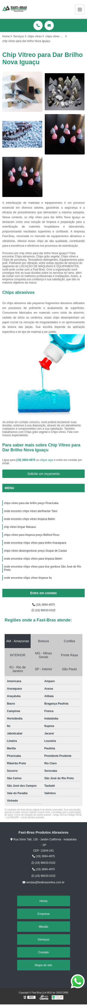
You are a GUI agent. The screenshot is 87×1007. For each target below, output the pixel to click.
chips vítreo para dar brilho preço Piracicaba (31, 503)
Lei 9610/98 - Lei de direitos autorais (25, 817)
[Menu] (80, 9)
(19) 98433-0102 (43, 610)
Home (43, 901)
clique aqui (46, 460)
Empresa (43, 914)
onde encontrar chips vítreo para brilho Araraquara (35, 542)
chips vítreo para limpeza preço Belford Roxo (31, 535)
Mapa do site (43, 965)
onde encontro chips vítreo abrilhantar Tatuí (31, 511)
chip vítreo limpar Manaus (20, 527)
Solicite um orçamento (43, 474)
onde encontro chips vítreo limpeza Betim (30, 519)
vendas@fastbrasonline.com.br (43, 882)
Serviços (43, 939)
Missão (43, 926)
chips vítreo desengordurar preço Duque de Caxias (35, 550)
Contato (43, 952)
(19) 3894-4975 (26, 460)
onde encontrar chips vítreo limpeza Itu (28, 577)
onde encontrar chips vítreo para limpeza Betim (33, 558)
